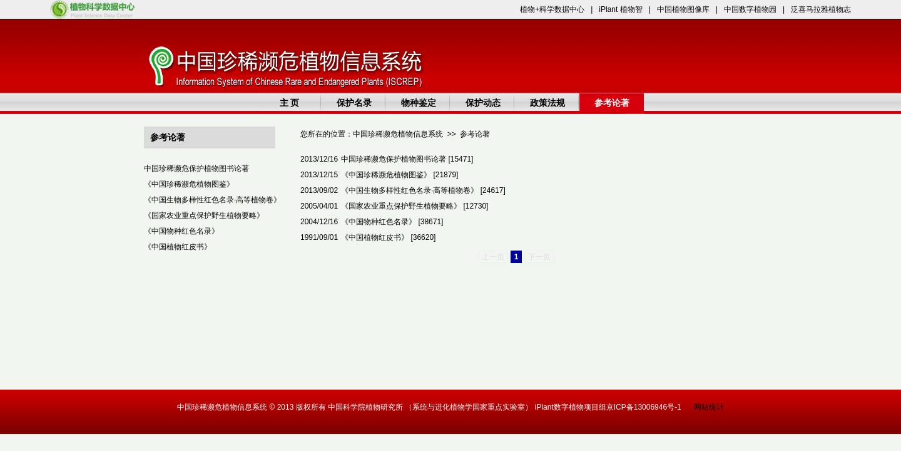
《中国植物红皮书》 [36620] (388, 237)
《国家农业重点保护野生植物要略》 (204, 215)
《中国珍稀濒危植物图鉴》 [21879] (399, 174)
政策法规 (547, 103)
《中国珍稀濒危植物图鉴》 (189, 184)
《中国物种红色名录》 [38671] (392, 221)
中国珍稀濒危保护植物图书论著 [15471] (407, 159)
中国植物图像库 (683, 9)
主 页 (290, 103)
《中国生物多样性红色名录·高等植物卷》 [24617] (423, 190)
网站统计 (709, 407)
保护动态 (483, 103)
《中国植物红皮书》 (177, 246)
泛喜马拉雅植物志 (821, 9)
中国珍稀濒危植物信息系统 (398, 134)
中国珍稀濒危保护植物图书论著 (196, 168)
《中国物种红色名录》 (181, 231)
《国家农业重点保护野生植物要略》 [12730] (414, 206)
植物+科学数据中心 (552, 9)
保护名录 (354, 103)
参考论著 (611, 103)
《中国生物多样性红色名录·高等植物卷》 (212, 199)
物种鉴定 (418, 103)
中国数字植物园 (750, 9)
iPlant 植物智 (620, 9)
